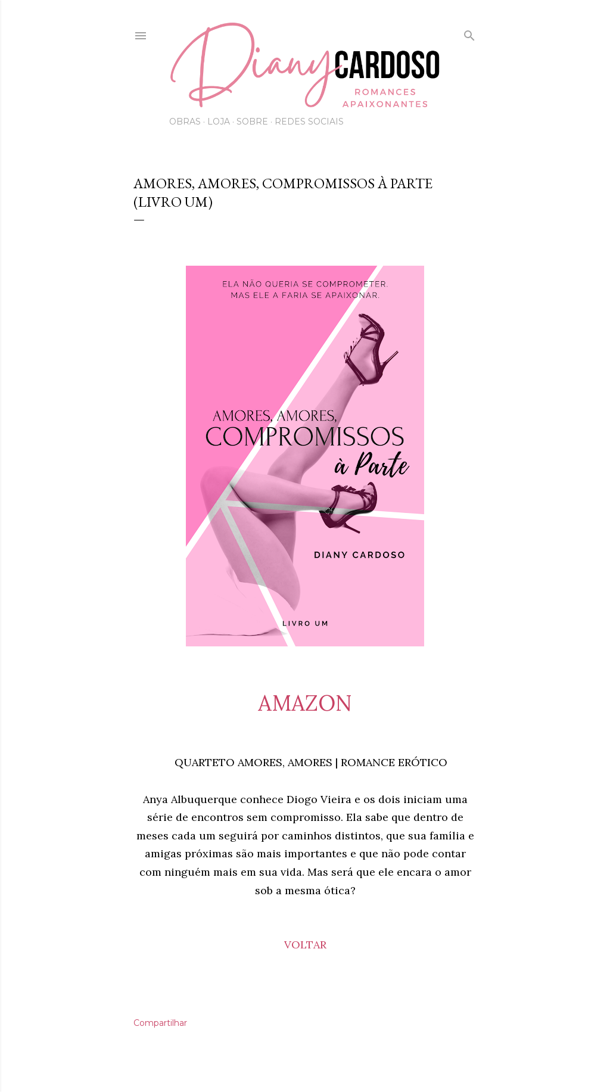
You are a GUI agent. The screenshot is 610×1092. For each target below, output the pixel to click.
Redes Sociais (309, 121)
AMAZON (305, 703)
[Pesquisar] (469, 33)
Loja (218, 121)
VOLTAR (305, 944)
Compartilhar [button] (160, 1023)
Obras (185, 121)
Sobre (252, 121)
